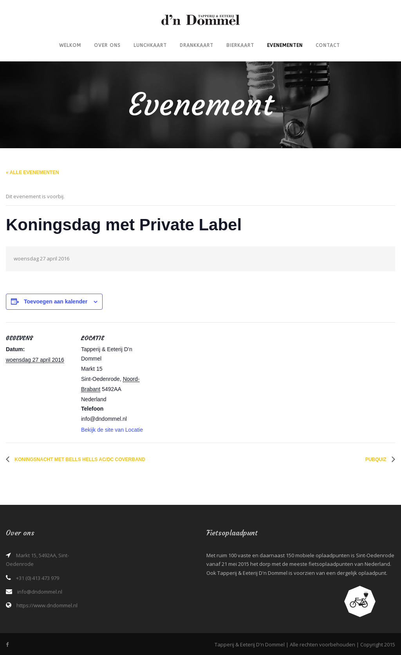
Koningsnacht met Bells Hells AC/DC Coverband (79, 459)
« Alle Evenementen (32, 172)
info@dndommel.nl (39, 591)
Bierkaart (240, 45)
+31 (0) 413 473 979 (37, 577)
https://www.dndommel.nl (47, 605)
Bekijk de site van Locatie (112, 430)
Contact (328, 45)
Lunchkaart (150, 45)
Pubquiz (376, 459)
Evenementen (285, 45)
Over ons (107, 45)
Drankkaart (196, 45)
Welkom (70, 45)
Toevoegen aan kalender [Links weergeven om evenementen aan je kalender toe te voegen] (55, 301)
